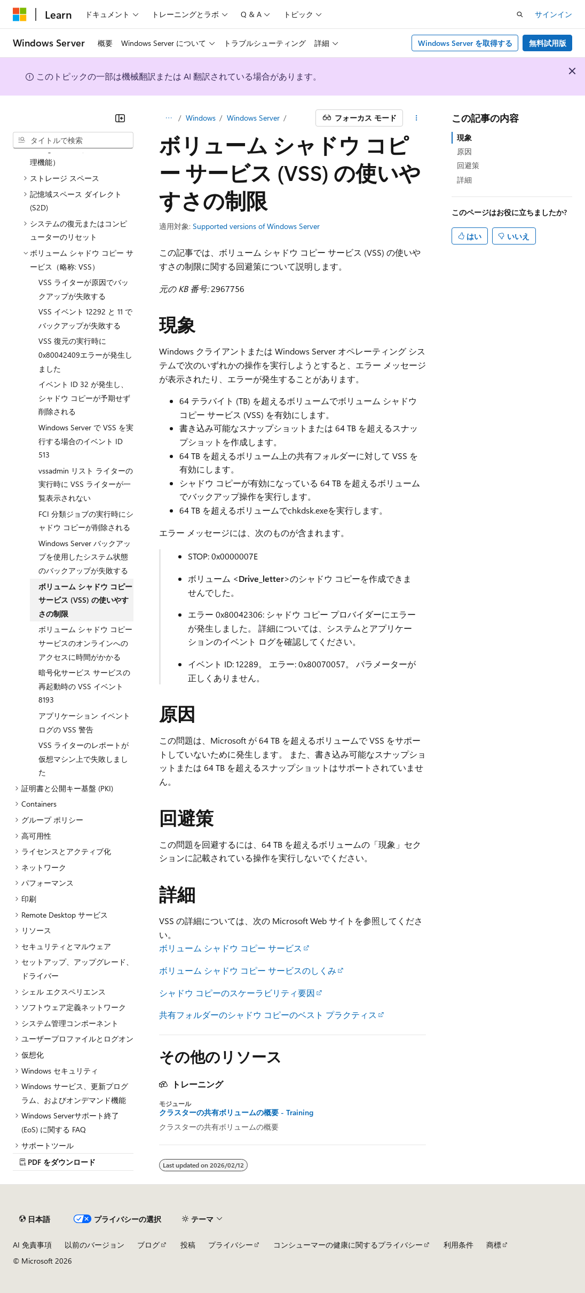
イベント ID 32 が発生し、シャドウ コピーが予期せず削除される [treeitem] (84, 397)
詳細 (464, 180)
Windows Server (253, 118)
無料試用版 (547, 43)
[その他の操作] (416, 118)
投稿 (187, 1245)
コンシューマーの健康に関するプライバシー (348, 1245)
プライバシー (230, 1245)
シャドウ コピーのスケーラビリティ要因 (237, 992)
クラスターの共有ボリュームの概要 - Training (236, 1112)
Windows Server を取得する (465, 43)
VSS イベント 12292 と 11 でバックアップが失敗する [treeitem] (85, 318)
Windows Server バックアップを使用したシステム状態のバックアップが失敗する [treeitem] (84, 556)
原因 (464, 151)
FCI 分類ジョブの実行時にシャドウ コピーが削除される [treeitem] (85, 521)
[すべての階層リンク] (168, 118)
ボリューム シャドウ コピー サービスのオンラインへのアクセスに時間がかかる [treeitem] (85, 642)
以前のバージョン (94, 1245)
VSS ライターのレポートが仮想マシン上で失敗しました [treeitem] (83, 758)
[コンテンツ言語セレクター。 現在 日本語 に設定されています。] (35, 1218)
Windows (201, 118)
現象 (464, 137)
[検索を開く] (520, 14)
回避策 (468, 165)
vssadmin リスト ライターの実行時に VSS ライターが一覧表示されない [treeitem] (85, 484)
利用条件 (458, 1245)
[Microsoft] (20, 14)
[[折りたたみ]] (120, 118)
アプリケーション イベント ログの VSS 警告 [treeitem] (84, 723)
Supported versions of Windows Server (256, 226)
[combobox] (73, 140)
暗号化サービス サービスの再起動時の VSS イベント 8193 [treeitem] (84, 686)
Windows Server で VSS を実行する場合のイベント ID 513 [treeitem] (85, 441)
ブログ (148, 1245)
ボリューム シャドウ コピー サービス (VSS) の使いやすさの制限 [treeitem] (85, 600)
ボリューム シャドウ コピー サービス (230, 947)
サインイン (553, 14)
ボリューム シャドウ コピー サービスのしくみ (247, 970)
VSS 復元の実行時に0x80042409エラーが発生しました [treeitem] (85, 354)
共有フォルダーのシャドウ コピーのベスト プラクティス (268, 1014)
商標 (493, 1245)
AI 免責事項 (32, 1245)
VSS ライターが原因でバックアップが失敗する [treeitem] (83, 289)
